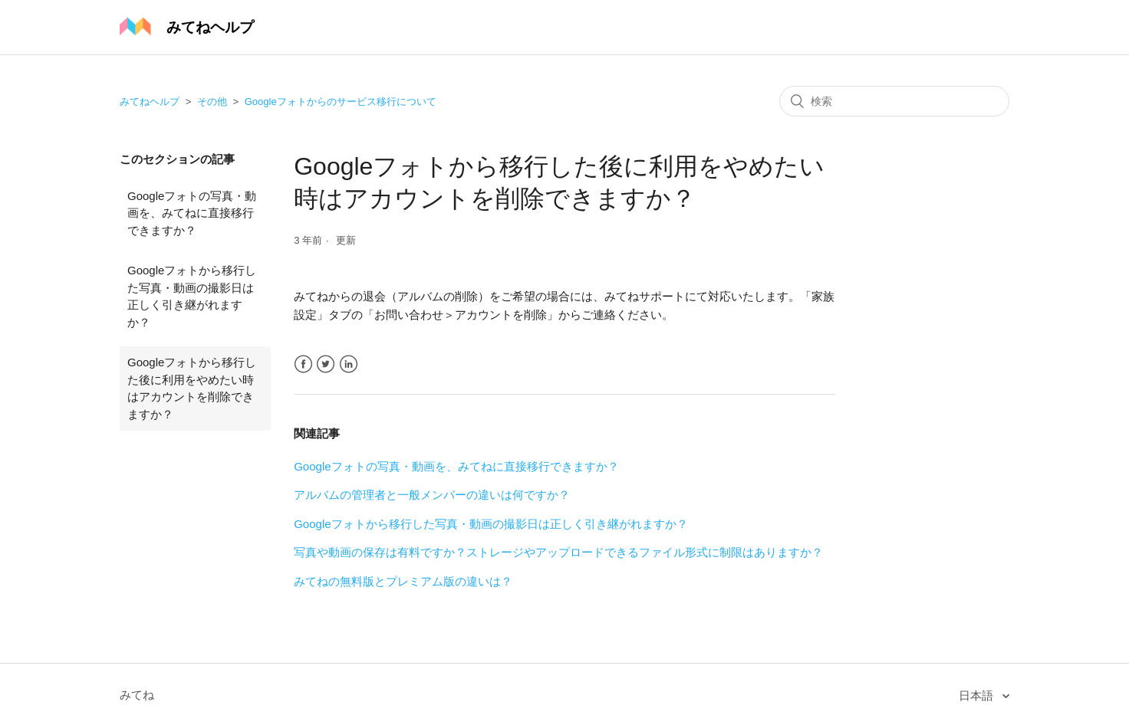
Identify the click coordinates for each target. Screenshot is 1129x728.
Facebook (303, 364)
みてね (137, 694)
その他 (212, 101)
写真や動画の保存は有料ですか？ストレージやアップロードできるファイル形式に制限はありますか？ (558, 552)
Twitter (325, 364)
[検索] (894, 101)
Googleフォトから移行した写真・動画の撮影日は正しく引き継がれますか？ (191, 296)
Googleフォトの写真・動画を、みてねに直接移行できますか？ (191, 213)
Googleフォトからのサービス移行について (340, 101)
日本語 (977, 695)
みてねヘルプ (149, 101)
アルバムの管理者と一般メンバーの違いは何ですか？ (432, 494)
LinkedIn (348, 364)
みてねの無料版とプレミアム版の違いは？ (403, 581)
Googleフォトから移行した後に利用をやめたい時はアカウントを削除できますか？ (191, 388)
